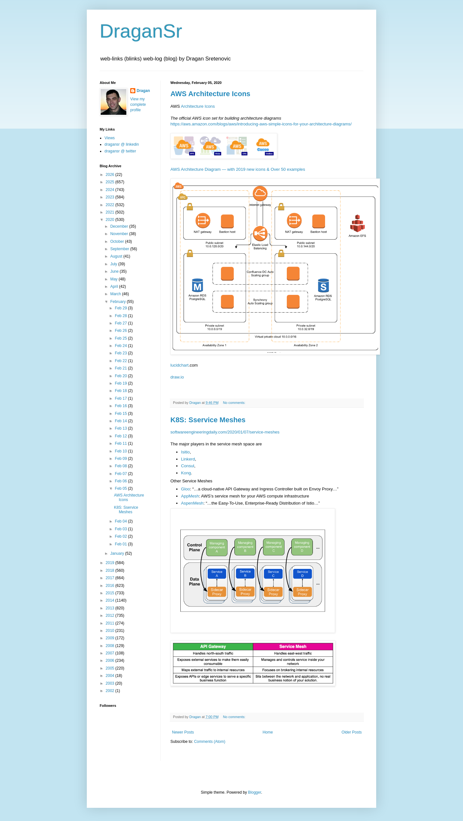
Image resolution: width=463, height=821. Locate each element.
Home (268, 732)
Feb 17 (121, 398)
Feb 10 (121, 451)
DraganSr (141, 31)
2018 (110, 570)
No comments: (234, 403)
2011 (110, 623)
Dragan (143, 90)
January (117, 553)
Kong (186, 472)
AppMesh (190, 496)
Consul (187, 465)
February (118, 301)
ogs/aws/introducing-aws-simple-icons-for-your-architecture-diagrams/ (286, 124)
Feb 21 (121, 368)
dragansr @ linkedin (121, 144)
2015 (110, 593)
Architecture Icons (198, 106)
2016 (110, 585)
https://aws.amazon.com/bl (195, 124)
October (117, 241)
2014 (110, 600)
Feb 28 (121, 316)
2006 (110, 660)
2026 (110, 174)
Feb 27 (121, 323)
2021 (110, 212)
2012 (110, 615)
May (114, 279)
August (116, 256)
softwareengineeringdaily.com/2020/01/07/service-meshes (224, 432)
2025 (110, 182)
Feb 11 (121, 443)
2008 (110, 645)
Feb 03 (121, 529)
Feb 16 (121, 406)
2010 (110, 630)
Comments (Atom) (209, 741)
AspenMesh (192, 503)
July (114, 264)
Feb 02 (121, 536)
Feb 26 (121, 330)
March (116, 294)
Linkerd (188, 459)
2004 (110, 675)
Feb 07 (121, 473)
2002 (110, 691)
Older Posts (351, 732)
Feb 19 (121, 383)
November (119, 234)
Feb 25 (121, 338)
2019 (110, 563)
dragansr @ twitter (120, 151)
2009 (110, 638)
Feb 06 (121, 481)
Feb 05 (121, 488)
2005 (110, 668)
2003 (110, 683)
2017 (110, 578)
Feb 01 (121, 544)
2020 (110, 219)
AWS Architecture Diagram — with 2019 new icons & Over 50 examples (237, 169)
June (115, 271)
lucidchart (179, 365)
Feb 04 (121, 521)
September (120, 249)
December (119, 226)
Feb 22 (121, 361)
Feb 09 (121, 458)
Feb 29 (121, 308)
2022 (110, 205)
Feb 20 (121, 376)
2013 (110, 608)
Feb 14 (121, 421)
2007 (110, 653)
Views (109, 138)
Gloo (185, 489)
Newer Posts (183, 732)
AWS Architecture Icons (210, 94)
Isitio (185, 452)
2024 (110, 189)
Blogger (254, 792)
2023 (110, 197)
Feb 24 (121, 345)
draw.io (177, 377)
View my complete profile (138, 104)
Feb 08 (121, 466)
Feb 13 (121, 428)
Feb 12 (121, 436)
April (114, 286)
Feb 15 (121, 413)
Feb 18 (121, 390)
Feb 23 (121, 353)
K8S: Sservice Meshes (208, 420)
